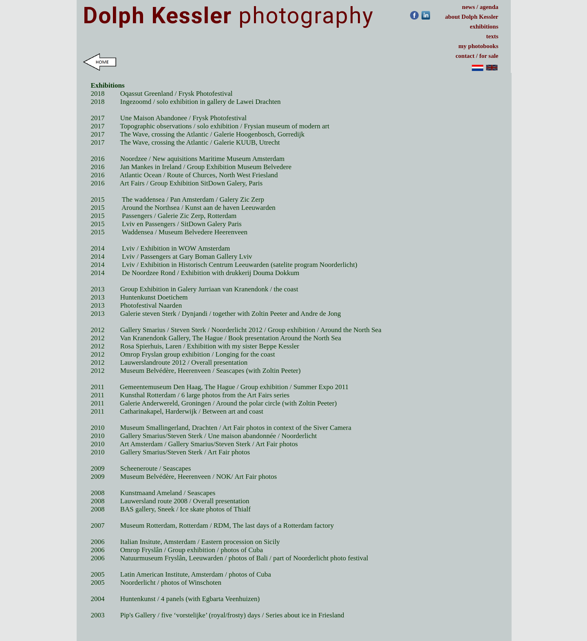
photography (228, 15)
